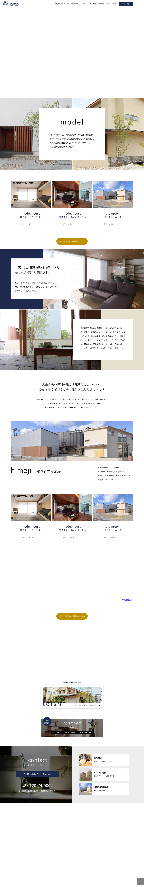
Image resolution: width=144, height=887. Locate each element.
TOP (140, 881)
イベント (84, 4)
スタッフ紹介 (111, 4)
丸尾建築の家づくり (61, 4)
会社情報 (101, 4)
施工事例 (93, 4)
